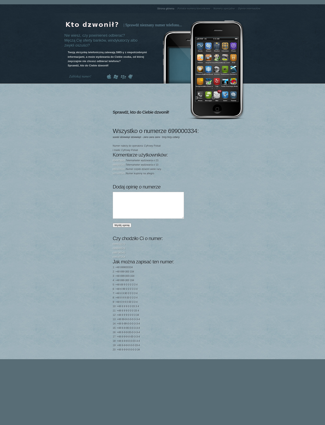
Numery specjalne (224, 8)
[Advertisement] (218, 149)
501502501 (119, 173)
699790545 (119, 257)
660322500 (119, 169)
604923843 (119, 160)
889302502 (119, 164)
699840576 (119, 253)
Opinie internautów (249, 8)
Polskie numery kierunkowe (194, 8)
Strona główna (165, 8)
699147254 (119, 262)
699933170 (119, 249)
